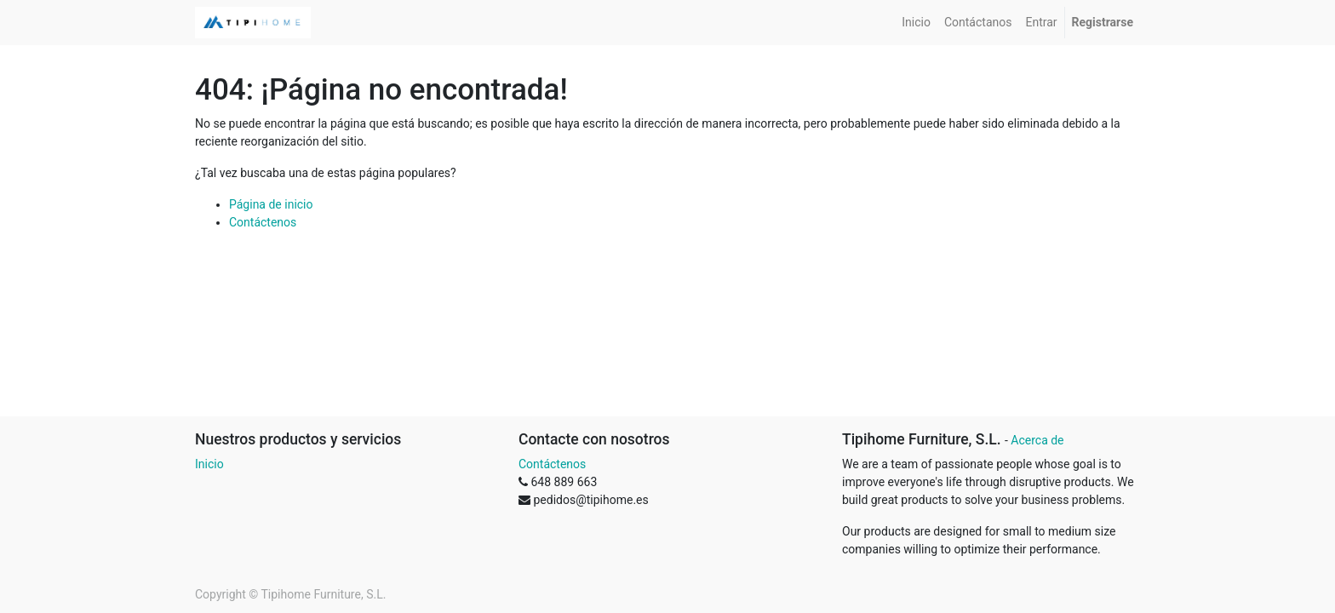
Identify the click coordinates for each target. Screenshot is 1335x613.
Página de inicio (271, 204)
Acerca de (1037, 440)
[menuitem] (916, 22)
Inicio (209, 464)
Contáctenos (262, 222)
